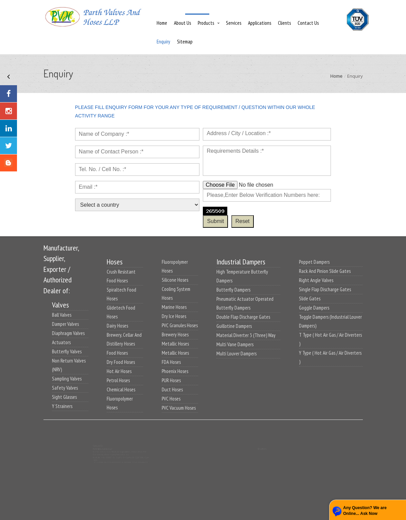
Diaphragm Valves (68, 333)
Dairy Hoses (117, 325)
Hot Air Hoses (119, 371)
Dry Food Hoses (121, 362)
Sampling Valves (67, 378)
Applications (259, 23)
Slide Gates (309, 298)
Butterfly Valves (67, 351)
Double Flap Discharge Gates (243, 317)
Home (162, 23)
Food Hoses (117, 353)
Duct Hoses (172, 389)
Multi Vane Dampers (234, 344)
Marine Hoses (174, 307)
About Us (182, 23)
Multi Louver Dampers (236, 353)
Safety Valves (65, 388)
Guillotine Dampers (234, 326)
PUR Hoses (171, 380)
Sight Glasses (64, 397)
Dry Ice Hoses (174, 316)
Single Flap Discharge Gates (325, 289)
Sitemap (185, 41)
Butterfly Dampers (233, 289)
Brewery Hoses (175, 334)
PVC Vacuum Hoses (179, 408)
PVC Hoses (171, 398)
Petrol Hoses (118, 380)
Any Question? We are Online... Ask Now (365, 510)
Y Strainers (62, 406)
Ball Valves (61, 315)
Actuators (61, 342)
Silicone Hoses (175, 280)
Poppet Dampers (314, 262)
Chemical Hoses (121, 389)
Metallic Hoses (175, 343)
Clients (284, 23)
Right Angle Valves (316, 280)
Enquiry (163, 41)
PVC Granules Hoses (180, 325)
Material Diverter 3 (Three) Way (246, 335)
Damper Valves (65, 324)
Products (206, 23)
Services (233, 23)
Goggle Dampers (314, 307)
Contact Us (308, 23)
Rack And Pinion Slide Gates (325, 271)
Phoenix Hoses (175, 371)
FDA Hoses (171, 362)
